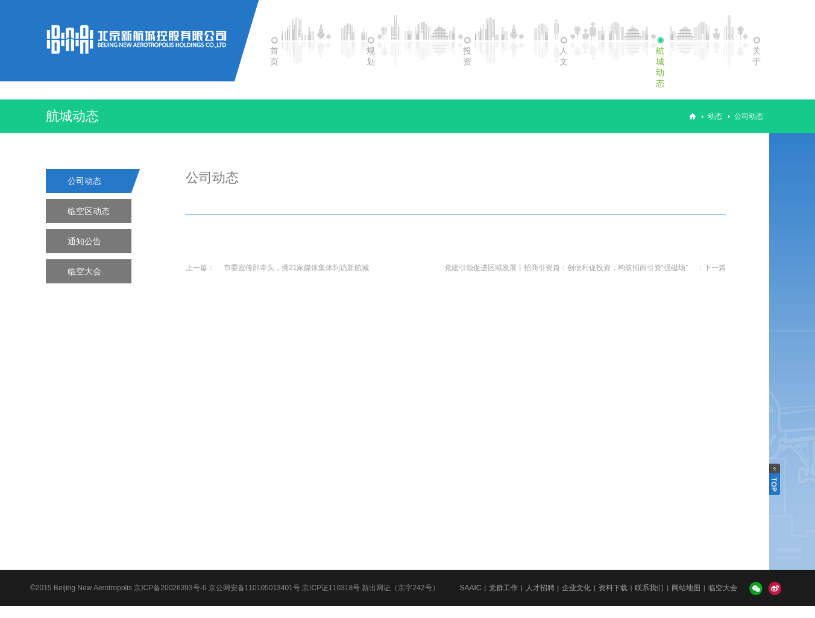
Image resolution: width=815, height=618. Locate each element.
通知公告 (84, 241)
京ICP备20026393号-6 (170, 588)
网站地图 (686, 588)
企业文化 (576, 588)
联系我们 (649, 588)
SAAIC (470, 588)
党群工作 (503, 588)
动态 (715, 116)
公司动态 (748, 116)
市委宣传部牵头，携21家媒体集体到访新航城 (296, 267)
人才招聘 (540, 588)
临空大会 (84, 271)
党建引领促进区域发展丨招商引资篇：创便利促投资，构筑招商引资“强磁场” (566, 267)
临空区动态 (89, 211)
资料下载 (613, 588)
